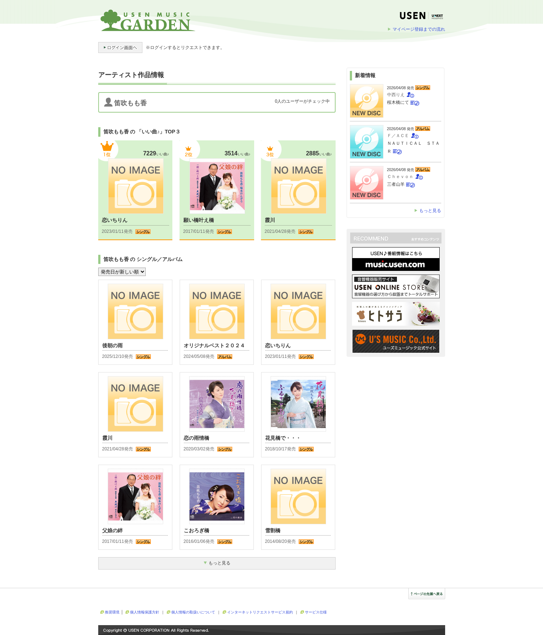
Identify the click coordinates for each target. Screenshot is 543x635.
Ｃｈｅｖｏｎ (400, 176)
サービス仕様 (316, 612)
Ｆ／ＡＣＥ (398, 135)
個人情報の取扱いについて (193, 612)
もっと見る (430, 210)
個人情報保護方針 (144, 612)
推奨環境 (112, 612)
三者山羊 (396, 184)
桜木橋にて (398, 102)
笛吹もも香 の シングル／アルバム (143, 259)
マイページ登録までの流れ (419, 29)
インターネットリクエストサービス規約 (260, 612)
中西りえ (396, 94)
